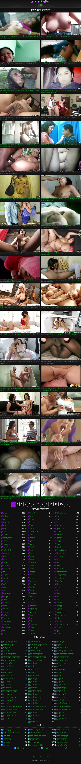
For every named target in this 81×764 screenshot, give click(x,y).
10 (51, 504)
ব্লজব (5, 513)
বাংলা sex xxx (34, 742)
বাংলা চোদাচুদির (62, 739)
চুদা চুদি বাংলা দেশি (62, 697)
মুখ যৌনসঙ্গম (61, 612)
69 (58, 600)
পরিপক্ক (32, 600)
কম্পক (5, 600)
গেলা (58, 634)
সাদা (58, 519)
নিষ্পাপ (59, 525)
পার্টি (58, 618)
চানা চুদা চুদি (7, 669)
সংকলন (32, 550)
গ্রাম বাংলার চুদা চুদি (63, 657)
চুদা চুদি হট (6, 719)
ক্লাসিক (5, 634)
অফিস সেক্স (33, 609)
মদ (58, 590)
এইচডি (5, 575)
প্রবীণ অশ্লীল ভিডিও (63, 730)
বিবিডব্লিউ (33, 606)
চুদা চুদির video (61, 719)
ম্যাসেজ (32, 634)
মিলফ (32, 529)
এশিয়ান (5, 535)
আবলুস (32, 572)
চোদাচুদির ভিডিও (62, 742)
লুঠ (58, 522)
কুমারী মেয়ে (60, 529)
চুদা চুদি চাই (33, 688)
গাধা (31, 516)
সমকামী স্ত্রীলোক (62, 572)
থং (58, 597)
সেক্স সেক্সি (6, 736)
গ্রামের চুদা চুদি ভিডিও (36, 660)
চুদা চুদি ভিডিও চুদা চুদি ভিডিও (12, 706)
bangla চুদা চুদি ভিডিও (10, 641)
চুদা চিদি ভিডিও (8, 679)
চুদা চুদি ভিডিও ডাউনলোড (38, 706)
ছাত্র (31, 575)
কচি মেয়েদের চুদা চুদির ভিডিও (12, 657)
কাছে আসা (6, 581)
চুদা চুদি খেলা (7, 688)
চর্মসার (32, 566)
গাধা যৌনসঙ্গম (61, 575)
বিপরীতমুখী (6, 593)
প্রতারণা (59, 609)
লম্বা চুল (5, 597)
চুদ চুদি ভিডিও (7, 672)
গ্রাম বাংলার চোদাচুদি (9, 660)
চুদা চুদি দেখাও (7, 694)
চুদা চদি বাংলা (7, 675)
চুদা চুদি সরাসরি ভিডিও (10, 716)
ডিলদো (59, 584)
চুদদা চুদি (32, 672)
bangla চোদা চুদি (35, 641)
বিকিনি (32, 631)
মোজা (59, 627)
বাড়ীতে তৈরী (7, 550)
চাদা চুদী (59, 666)
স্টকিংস (32, 538)
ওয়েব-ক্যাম (33, 624)
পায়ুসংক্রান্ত (6, 544)
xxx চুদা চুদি (6, 648)
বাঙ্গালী (32, 615)
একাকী (32, 556)
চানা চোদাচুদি (34, 669)
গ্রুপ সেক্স (33, 584)
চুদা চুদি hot (33, 682)
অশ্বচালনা (33, 519)
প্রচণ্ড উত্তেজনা (61, 615)
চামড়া (32, 559)
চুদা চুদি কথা (7, 685)
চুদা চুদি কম (33, 685)
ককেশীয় (59, 581)
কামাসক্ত (6, 553)
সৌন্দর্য (59, 532)
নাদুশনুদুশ (59, 606)
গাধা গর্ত (6, 624)
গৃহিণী (5, 590)
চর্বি (31, 621)
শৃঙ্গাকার (59, 538)
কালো (5, 556)
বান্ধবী (59, 547)
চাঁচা (4, 525)
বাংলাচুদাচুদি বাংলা (35, 733)
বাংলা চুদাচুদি (7, 745)
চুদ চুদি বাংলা (61, 669)
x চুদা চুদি (59, 645)
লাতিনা (59, 587)
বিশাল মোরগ (61, 553)
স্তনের (5, 606)
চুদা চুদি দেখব (61, 691)
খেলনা (32, 544)
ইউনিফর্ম (32, 627)
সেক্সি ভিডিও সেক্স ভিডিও (38, 736)
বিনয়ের (59, 541)
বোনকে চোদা (7, 742)
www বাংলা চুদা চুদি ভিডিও (38, 645)
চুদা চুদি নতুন (34, 694)
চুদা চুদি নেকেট (61, 694)
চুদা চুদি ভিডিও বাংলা (9, 713)
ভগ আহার (60, 603)
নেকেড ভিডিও (7, 739)
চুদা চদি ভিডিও (34, 675)
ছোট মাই (6, 522)
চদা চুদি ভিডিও (61, 663)
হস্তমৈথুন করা (7, 538)
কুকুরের (32, 522)
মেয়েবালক (33, 581)
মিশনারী (32, 525)
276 (61, 504)
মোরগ (5, 587)
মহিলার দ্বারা (34, 532)
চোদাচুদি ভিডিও (35, 739)
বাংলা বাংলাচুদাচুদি (62, 736)
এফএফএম (60, 569)
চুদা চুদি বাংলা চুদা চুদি (36, 697)
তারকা (32, 590)
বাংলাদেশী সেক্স (61, 733)
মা (4, 572)
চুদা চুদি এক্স (60, 682)
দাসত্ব (58, 593)
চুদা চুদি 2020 (61, 679)
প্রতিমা (32, 603)
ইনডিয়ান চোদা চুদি (35, 651)
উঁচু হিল (5, 609)
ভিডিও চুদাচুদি (7, 730)
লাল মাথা (6, 566)
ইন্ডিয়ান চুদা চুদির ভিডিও (64, 651)
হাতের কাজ (6, 569)
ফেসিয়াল (6, 584)
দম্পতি (5, 559)
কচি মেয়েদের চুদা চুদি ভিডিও (65, 654)
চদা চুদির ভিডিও (8, 666)
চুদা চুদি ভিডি (34, 703)
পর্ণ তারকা (60, 556)
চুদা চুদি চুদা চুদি (61, 688)
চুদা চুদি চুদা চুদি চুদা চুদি (10, 691)
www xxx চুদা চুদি (8, 645)
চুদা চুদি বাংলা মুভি (35, 700)
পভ (31, 553)
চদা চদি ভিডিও (7, 663)
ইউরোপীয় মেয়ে (62, 513)
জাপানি (5, 547)
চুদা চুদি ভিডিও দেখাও (36, 709)
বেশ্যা (31, 541)
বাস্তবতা (32, 597)
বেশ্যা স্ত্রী (5, 578)
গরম (58, 544)
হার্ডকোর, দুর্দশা (7, 612)
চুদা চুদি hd (6, 682)
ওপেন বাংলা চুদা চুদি (36, 654)
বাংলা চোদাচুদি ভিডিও (37, 730)
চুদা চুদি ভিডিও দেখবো (10, 709)
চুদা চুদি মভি (33, 713)
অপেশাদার (60, 535)
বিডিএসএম (33, 593)
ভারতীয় (32, 587)
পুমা (58, 631)
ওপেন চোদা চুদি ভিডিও (10, 654)
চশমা (31, 618)
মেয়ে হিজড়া (60, 578)
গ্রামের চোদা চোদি (62, 660)
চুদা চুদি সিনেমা (34, 716)
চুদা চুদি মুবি (60, 713)
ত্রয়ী (31, 535)
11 (56, 504)
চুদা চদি (59, 672)
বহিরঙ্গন (5, 563)
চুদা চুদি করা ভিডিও (63, 685)
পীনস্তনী (32, 513)
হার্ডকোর (6, 516)
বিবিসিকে (33, 563)
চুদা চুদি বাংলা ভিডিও (9, 700)
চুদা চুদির (32, 719)
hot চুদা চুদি (60, 641)
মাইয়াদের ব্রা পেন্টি (62, 624)
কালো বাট (6, 618)
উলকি (32, 569)
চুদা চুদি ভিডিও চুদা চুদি (64, 703)
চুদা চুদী (45, 748)
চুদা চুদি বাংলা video (9, 697)
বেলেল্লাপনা (7, 627)
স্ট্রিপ (58, 563)
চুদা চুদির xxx (34, 722)
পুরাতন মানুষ (7, 621)
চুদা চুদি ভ (6, 703)
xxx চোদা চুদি (34, 648)
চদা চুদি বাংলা (34, 663)
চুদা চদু (59, 675)
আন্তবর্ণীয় (60, 566)
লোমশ (5, 541)
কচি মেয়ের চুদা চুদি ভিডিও (38, 657)
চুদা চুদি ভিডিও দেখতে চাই (65, 706)
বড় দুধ (5, 519)
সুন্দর (5, 532)
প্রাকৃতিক (32, 547)
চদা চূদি (32, 666)
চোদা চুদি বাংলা (40, 1)
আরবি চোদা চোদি (62, 648)
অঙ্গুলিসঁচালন (62, 550)
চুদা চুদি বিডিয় (61, 700)
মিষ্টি (58, 559)
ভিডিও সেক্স (20, 748)
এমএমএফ (33, 578)
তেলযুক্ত (6, 603)
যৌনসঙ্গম (33, 612)
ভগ (58, 516)
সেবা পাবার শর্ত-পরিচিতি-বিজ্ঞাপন (40, 756)
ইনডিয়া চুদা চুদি (8, 651)
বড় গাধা (59, 621)
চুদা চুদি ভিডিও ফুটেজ (63, 709)
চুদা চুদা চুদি (33, 679)
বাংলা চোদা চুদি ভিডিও (37, 745)
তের (4, 529)
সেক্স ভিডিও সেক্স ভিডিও (11, 733)
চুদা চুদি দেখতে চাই (35, 691)
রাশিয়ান (5, 615)
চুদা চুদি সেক (60, 716)
